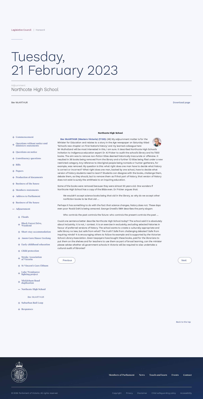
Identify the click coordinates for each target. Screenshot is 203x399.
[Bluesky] (190, 381)
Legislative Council (21, 30)
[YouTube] (184, 381)
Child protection (30, 251)
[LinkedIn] (165, 381)
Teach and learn (158, 375)
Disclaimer (142, 393)
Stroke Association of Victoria (31, 258)
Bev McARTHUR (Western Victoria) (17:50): (83, 139)
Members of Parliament (121, 375)
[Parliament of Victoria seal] (19, 372)
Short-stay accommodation (36, 232)
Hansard (40, 30)
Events (175, 375)
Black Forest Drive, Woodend (31, 225)
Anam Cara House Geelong (36, 238)
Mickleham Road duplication (30, 282)
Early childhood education (35, 245)
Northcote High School (33, 289)
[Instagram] (171, 381)
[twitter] (159, 381)
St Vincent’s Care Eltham (34, 266)
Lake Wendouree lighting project (30, 273)
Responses (27, 309)
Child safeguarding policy (164, 393)
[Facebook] (177, 381)
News (142, 375)
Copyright (116, 393)
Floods (25, 217)
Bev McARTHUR (36, 297)
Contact (187, 375)
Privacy (129, 393)
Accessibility (186, 393)
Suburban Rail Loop (32, 303)
